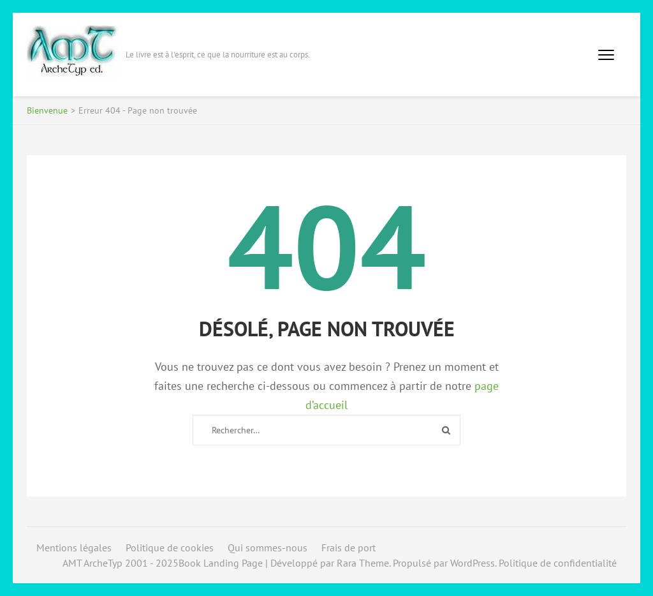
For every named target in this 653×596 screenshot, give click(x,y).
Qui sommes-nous (267, 547)
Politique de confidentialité (558, 562)
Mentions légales (74, 547)
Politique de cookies (170, 547)
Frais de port (348, 547)
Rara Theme (363, 562)
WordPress (472, 562)
